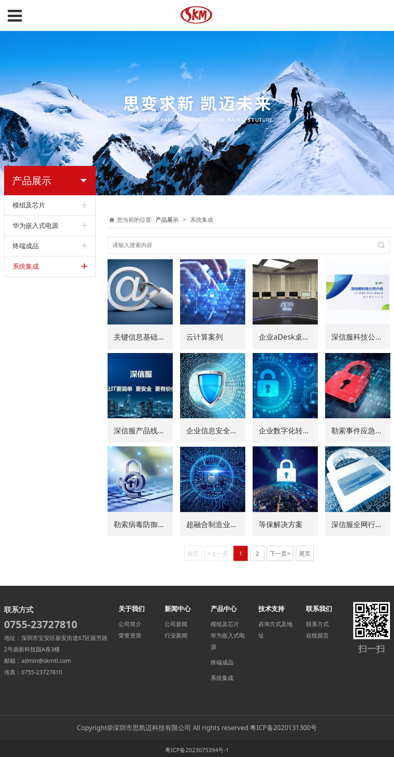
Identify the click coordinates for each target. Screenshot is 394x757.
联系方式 (317, 621)
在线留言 (317, 632)
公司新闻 (176, 621)
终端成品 (222, 659)
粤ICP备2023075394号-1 (197, 747)
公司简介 (130, 621)
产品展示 (167, 219)
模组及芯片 (225, 621)
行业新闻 (176, 632)
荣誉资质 (130, 632)
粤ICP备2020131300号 (283, 724)
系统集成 (222, 675)
